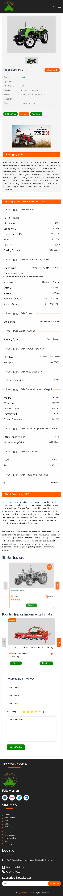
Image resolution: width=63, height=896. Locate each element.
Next (59, 642)
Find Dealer (36, 114)
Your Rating (11, 712)
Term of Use (10, 835)
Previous (4, 642)
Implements (10, 818)
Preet (23, 77)
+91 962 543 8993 (11, 872)
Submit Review (16, 747)
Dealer (7, 824)
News (7, 841)
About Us (8, 832)
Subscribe (54, 883)
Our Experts (9, 844)
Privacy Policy (10, 838)
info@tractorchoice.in (13, 867)
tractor (40, 177)
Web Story (9, 827)
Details (46, 663)
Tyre (6, 821)
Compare (24, 114)
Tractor (7, 815)
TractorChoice (26, 893)
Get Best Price (10, 114)
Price (15, 663)
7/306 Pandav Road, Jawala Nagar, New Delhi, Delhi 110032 (31, 860)
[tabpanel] (31, 60)
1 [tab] (31, 66)
